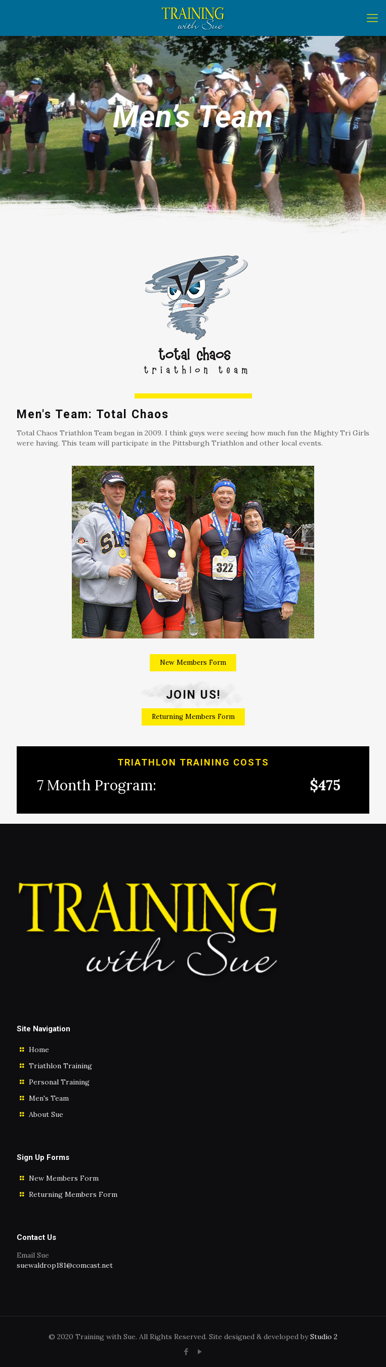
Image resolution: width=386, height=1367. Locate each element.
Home (39, 1049)
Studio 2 (323, 1336)
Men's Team (49, 1098)
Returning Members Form (73, 1194)
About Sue (46, 1114)
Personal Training (59, 1082)
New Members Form (64, 1178)
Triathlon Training (60, 1065)
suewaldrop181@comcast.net (65, 1265)
